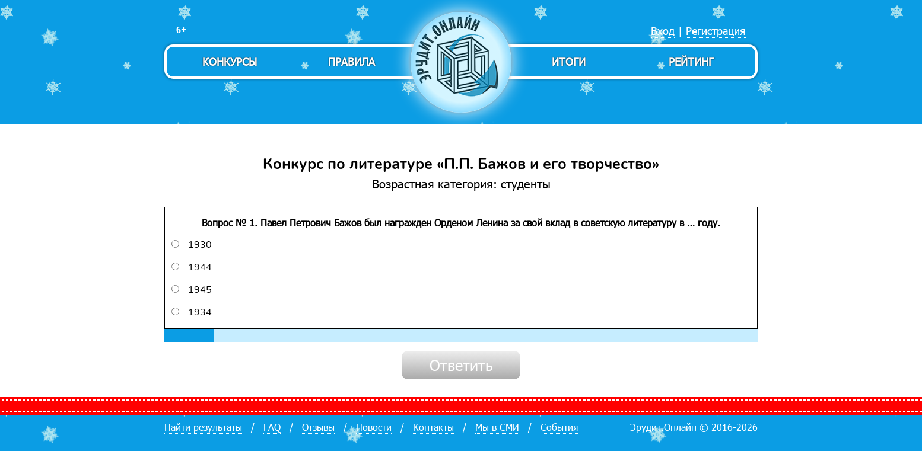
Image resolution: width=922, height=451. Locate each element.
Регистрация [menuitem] (716, 30)
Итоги (569, 61)
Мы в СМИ (497, 427)
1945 (191, 289)
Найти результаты (203, 427)
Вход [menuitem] (663, 30)
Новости (374, 427)
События (559, 427)
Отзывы (318, 427)
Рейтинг (691, 61)
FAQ (272, 427)
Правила (351, 61)
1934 (191, 312)
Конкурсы (229, 61)
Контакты (433, 427)
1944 (191, 267)
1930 (191, 244)
